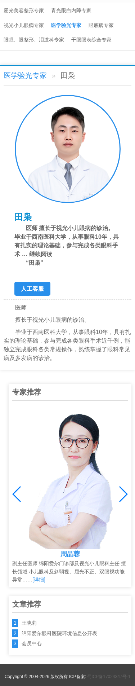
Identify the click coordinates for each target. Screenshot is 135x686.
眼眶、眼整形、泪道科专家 (34, 40)
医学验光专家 (66, 25)
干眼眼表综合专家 (91, 40)
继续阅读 (67, 259)
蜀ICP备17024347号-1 (108, 676)
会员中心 (32, 643)
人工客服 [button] (32, 289)
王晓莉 (29, 623)
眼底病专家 (101, 25)
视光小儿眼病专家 (24, 25)
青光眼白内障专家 (71, 10)
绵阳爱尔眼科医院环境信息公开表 (59, 633)
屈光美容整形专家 (24, 10)
